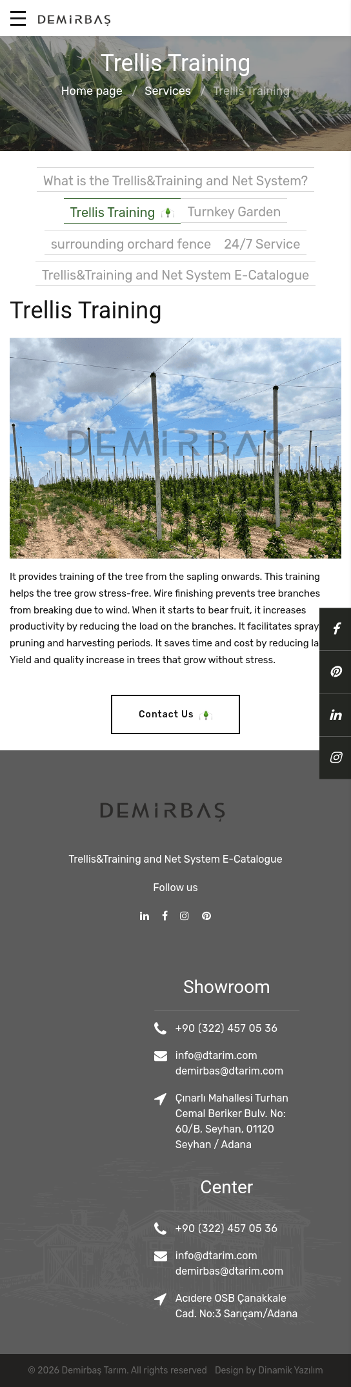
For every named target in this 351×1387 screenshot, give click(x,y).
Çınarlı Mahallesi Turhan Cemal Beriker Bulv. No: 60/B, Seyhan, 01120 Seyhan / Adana (273, 1121)
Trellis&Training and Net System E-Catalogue (175, 275)
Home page (92, 92)
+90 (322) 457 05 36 (268, 1028)
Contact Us (175, 715)
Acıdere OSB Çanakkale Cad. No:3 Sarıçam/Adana (278, 1306)
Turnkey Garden (234, 212)
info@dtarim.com (258, 1055)
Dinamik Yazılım (290, 1370)
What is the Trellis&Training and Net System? (175, 181)
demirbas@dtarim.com (271, 1071)
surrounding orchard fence (131, 244)
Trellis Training (122, 213)
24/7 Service (262, 244)
